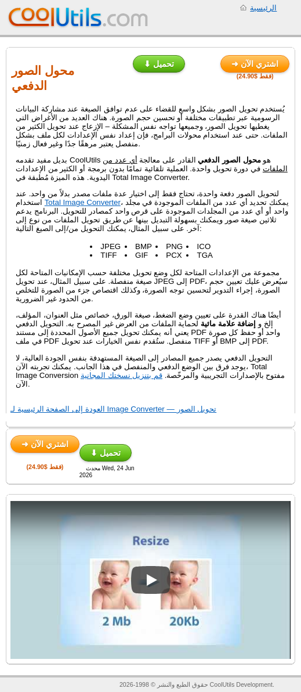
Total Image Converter (83, 202)
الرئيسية (263, 7)
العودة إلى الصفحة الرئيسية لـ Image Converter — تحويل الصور (113, 409)
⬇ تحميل (159, 64)
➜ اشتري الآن (254, 64)
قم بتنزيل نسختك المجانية (121, 375)
